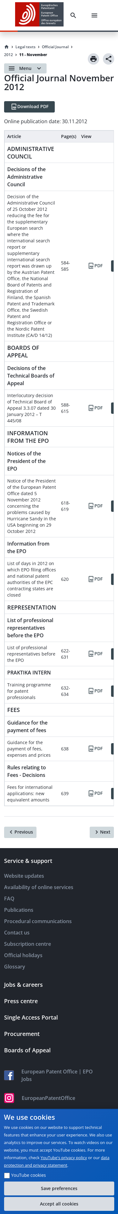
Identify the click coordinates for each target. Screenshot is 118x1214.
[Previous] (20, 832)
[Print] (93, 59)
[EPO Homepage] (39, 15)
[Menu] (95, 15)
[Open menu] (25, 68)
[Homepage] (6, 46)
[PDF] (95, 266)
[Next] (102, 832)
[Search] (74, 15)
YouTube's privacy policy (64, 1157)
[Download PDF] (29, 107)
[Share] (108, 59)
